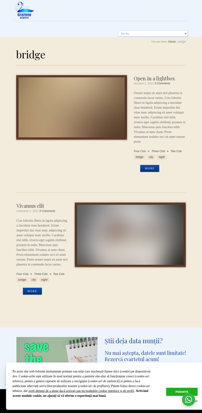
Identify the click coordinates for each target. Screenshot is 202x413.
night (162, 157)
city (151, 157)
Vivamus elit (30, 205)
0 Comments (162, 83)
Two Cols (176, 151)
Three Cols (158, 151)
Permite (181, 392)
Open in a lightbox (154, 78)
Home (172, 41)
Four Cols (140, 151)
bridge (139, 157)
